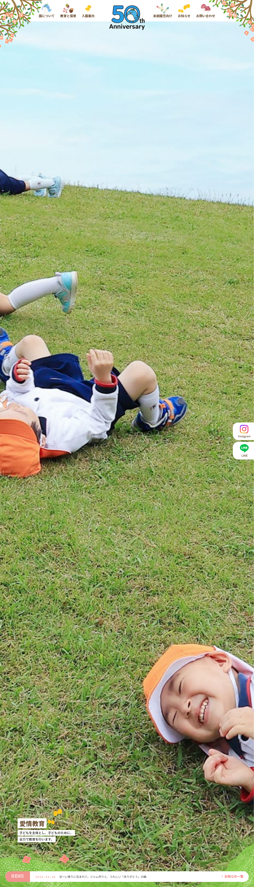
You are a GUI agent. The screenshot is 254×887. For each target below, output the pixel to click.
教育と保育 (68, 11)
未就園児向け (162, 11)
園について (47, 11)
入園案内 (88, 11)
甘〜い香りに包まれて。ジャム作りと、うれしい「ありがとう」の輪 (102, 876)
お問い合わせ (205, 11)
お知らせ (184, 11)
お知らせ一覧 (231, 876)
